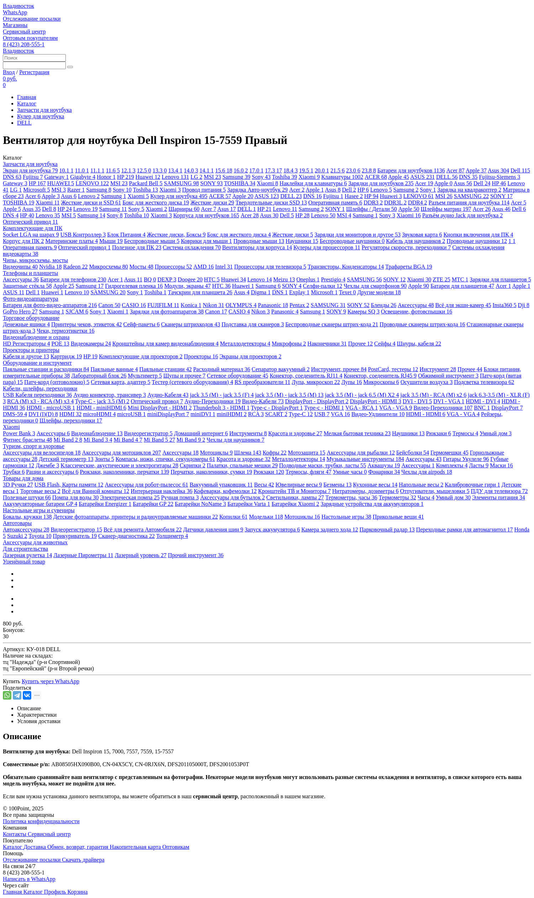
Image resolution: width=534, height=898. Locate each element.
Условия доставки (38, 721)
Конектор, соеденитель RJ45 (380, 376)
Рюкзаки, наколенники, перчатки (124, 472)
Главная (26, 97)
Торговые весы (40, 491)
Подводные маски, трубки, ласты (322, 465)
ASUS (422, 177)
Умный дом (496, 433)
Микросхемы (108, 267)
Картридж (66, 356)
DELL (24, 123)
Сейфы (385, 344)
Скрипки (192, 465)
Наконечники (327, 344)
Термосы (465, 433)
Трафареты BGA (408, 267)
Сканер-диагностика (126, 536)
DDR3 (373, 202)
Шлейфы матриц (446, 209)
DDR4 (417, 202)
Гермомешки (449, 453)
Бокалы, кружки (27, 517)
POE (60, 344)
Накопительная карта (136, 847)
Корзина (78, 892)
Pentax (300, 305)
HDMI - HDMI (425, 414)
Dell (520, 170)
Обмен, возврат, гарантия (78, 847)
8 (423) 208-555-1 (23, 44)
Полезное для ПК (137, 247)
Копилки (233, 517)
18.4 (291, 170)
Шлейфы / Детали (371, 209)
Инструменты (248, 433)
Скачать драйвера (83, 860)
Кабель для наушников (415, 241)
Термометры (397, 497)
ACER (376, 177)
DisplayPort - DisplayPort (316, 401)
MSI (212, 177)
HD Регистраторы (26, 344)
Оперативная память (335, 202)
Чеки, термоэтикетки (65, 331)
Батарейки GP (153, 504)
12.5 (144, 170)
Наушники (302, 241)
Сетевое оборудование (238, 376)
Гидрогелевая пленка (134, 286)
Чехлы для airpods (426, 472)
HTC (212, 279)
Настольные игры (346, 517)
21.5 (338, 170)
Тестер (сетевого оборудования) (192, 382)
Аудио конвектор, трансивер (109, 395)
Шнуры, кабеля (419, 344)
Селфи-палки (322, 286)
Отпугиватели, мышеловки (434, 491)
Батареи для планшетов (462, 286)
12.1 (128, 170)
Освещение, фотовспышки (416, 311)
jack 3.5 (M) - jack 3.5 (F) (222, 395)
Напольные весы (421, 485)
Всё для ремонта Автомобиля (143, 529)
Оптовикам (175, 847)
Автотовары (17, 523)
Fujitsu (33, 177)
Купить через (50, 681)
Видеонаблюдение (96, 433)
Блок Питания (126, 235)
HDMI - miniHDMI (101, 408)
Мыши (111, 241)
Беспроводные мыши (152, 241)
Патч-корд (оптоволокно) (56, 382)
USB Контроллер (83, 235)
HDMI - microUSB (51, 408)
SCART (276, 414)
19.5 (306, 170)
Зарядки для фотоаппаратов (167, 311)
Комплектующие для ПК (32, 228)
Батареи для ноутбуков (411, 170)
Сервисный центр (24, 31)
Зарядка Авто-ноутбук (257, 190)
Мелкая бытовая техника (357, 433)
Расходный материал (221, 369)
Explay (299, 292)
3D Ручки (18, 485)
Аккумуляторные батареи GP (40, 504)
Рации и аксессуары (52, 472)
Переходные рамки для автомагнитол (464, 529)
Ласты (478, 465)
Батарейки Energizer (105, 504)
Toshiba (284, 177)
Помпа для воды (75, 497)
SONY (211, 183)
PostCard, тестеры (393, 369)
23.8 (369, 170)
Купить (12, 681)
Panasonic (273, 305)
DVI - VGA (448, 401)
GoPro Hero (20, 311)
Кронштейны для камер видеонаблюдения (165, 344)
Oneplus (307, 279)
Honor (106, 177)
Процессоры (173, 267)
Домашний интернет (201, 433)
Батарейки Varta (248, 504)
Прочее (360, 344)
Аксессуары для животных (35, 542)
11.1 (97, 170)
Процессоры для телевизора (270, 267)
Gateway (56, 177)
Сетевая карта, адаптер (120, 382)
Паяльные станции (165, 369)
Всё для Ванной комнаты (95, 491)
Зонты (104, 459)
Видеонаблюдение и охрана (36, 337)
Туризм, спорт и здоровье (33, 446)
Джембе (47, 465)
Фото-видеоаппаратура (30, 299)
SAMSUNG (181, 183)
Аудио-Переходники (212, 401)
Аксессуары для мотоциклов (121, 453)
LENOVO (92, 183)
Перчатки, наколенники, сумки (211, 472)
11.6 (113, 170)
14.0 (191, 170)
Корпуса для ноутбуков (206, 215)
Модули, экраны (187, 286)
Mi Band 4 (127, 440)
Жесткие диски (212, 202)
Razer (76, 190)
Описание (29, 708)
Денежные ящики (26, 324)
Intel (224, 267)
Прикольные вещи (398, 517)
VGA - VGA (395, 408)
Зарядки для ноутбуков (380, 183)
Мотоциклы (216, 453)
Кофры (274, 453)
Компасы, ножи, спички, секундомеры (165, 459)
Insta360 (505, 305)
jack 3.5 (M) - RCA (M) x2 (433, 395)
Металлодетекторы (245, 344)
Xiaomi (309, 177)
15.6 (223, 170)
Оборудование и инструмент (37, 363)
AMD (204, 267)
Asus (498, 170)
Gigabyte (82, 177)
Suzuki (17, 536)
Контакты (15, 834)
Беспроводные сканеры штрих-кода (331, 324)
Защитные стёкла (27, 286)
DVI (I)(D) (43, 414)
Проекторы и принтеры (31, 350)
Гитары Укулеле (466, 459)
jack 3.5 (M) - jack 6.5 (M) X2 (362, 395)
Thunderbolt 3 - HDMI (221, 408)
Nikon (213, 305)
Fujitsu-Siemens (499, 177)
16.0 (241, 170)
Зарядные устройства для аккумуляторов (372, 504)
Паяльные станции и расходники (46, 369)
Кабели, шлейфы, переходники (40, 388)
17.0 (256, 170)
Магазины (15, 25)
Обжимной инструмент (448, 376)
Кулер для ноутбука (40, 116)
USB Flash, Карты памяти (69, 485)
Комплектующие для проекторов (141, 356)
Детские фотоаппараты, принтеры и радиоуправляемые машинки (135, 517)
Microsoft (36, 190)
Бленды (384, 305)
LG (196, 177)
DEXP (166, 279)
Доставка (35, 847)
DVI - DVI (417, 401)
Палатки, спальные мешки (242, 465)
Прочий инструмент (195, 555)
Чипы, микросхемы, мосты (35, 260)
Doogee (190, 279)
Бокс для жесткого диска (155, 202)
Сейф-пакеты (141, 324)
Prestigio (333, 279)
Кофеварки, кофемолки (225, 491)
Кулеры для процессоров (327, 247)
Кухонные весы (375, 485)
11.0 (82, 170)
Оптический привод (30, 222)
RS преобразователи (262, 382)
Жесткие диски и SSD (91, 202)
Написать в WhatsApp (29, 879)
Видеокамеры (91, 344)
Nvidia (50, 267)
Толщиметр (172, 536)
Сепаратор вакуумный (281, 369)
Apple (476, 170)
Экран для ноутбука (30, 170)
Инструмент (437, 369)
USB (321, 414)
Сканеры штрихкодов (190, 324)
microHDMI (99, 414)
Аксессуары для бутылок (232, 497)
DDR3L (395, 202)
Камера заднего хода (329, 529)
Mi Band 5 (159, 440)
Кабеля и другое (26, 356)
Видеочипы (20, 267)
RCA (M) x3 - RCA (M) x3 (40, 401)
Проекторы (201, 356)
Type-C (301, 414)
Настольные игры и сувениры (39, 510)
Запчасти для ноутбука (44, 110)
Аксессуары (21, 279)
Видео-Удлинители (378, 414)
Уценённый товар (24, 562)
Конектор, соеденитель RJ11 (306, 376)
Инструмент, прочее (338, 369)
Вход (9, 72)
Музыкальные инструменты (365, 459)
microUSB (131, 414)
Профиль (56, 892)
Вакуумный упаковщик (221, 485)
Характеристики (37, 715)
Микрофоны (289, 344)
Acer (455, 170)
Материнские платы (71, 241)
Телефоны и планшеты (30, 273)
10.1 (66, 170)
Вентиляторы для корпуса (257, 247)
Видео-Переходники (442, 408)
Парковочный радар (386, 529)
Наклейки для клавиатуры (313, 183)
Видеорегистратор (148, 433)
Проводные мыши (258, 241)
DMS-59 (15, 414)
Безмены (337, 485)
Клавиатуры (342, 177)
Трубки (14, 472)
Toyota (39, 536)
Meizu (284, 279)
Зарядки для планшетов (500, 279)
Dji (523, 305)
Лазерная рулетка (27, 555)
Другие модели (379, 292)
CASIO (134, 305)
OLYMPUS (241, 305)
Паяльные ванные (114, 369)
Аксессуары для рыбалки (361, 453)
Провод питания (204, 190)
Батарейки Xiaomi (295, 504)
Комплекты (452, 465)
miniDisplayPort (168, 414)
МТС (460, 279)
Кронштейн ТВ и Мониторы (294, 491)
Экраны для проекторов (250, 356)
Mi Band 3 (98, 440)
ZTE (441, 279)
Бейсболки (412, 453)
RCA (256, 414)
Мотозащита (306, 453)
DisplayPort (507, 408)
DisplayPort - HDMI (375, 401)
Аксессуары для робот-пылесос (146, 485)
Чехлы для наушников (235, 440)
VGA (340, 414)
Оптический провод (157, 401)
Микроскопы (381, 382)
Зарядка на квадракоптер (469, 190)
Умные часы (349, 472)
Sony (261, 177)
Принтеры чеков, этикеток (86, 324)
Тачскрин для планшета (200, 292)
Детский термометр (66, 459)
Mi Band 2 (68, 440)
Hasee (354, 196)
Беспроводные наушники (352, 241)
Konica (191, 305)
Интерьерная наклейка (161, 491)
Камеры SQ (364, 311)
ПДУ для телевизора (499, 491)
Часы (426, 497)
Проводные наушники (476, 241)
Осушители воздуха (427, 382)
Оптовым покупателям (30, 38)
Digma (261, 292)
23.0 (353, 170)
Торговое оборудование (31, 318)
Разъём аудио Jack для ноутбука (462, 215)
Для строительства (25, 549)
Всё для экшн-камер (463, 305)
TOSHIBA (239, 183)
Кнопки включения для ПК (478, 235)
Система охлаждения (192, 247)
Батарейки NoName (200, 504)
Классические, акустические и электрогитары (119, 465)
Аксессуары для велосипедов (42, 453)
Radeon (75, 267)
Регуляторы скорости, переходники (406, 247)
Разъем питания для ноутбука (469, 202)
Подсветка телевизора (484, 382)
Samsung (236, 177)
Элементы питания (498, 497)
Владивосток (18, 6)
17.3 (273, 170)
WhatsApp (15, 12)
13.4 (175, 170)
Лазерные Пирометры (83, 555)
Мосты (141, 267)
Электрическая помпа (129, 497)
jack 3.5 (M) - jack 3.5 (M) (289, 395)
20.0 (322, 170)
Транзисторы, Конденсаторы (346, 267)
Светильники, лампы (295, 497)
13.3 (160, 170)
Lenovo (175, 177)
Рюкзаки (438, 433)
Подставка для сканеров (253, 324)
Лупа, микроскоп (316, 382)
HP (125, 177)
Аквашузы (384, 465)
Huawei (148, 177)
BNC (482, 408)
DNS (12, 177)
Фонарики (384, 472)
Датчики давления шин (213, 529)
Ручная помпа (180, 497)
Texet (347, 292)
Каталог (26, 103)
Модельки (266, 517)
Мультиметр (145, 376)
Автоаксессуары (26, 529)
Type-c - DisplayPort (277, 408)
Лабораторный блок (98, 376)
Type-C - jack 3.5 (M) (102, 401)
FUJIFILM (163, 305)
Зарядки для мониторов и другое (357, 235)
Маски (501, 465)
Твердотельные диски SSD (271, 202)
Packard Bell (146, 183)
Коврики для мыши (206, 241)
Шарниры (184, 209)
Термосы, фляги (309, 472)
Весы (264, 485)
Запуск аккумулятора (272, 529)
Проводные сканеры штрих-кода (422, 324)
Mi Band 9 (190, 440)
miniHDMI (232, 414)
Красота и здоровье (295, 433)
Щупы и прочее (184, 376)
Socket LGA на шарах (31, 235)
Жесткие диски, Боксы (176, 235)
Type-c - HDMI (324, 408)
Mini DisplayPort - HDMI (160, 408)
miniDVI (203, 414)
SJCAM (76, 311)
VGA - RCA (361, 408)
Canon (109, 305)
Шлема (247, 453)
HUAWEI (60, 183)
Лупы (352, 382)
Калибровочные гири (472, 485)
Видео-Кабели (263, 401)
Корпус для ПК (23, 241)
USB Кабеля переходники (37, 395)
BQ (150, 279)
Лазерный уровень (140, 555)
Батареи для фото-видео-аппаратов (50, 305)
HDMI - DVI (483, 401)
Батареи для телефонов (73, 279)
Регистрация (34, 72)
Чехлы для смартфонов (375, 286)
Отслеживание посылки (31, 19)
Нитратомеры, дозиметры (365, 491)
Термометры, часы (351, 497)
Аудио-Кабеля (168, 395)
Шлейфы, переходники (70, 420)
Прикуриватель (75, 536)
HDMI (70, 414)
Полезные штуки (27, 497)
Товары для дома (23, 478)
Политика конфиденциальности (41, 821)
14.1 (207, 170)
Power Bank (19, 433)
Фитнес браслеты (27, 440)
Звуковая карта (422, 235)
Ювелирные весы (298, 485)
